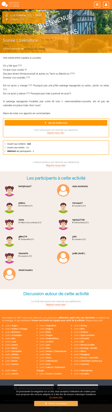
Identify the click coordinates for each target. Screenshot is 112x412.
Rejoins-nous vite (55, 132)
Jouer (5, 45)
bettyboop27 (30, 48)
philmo (41, 48)
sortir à (10, 325)
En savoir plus (56, 397)
